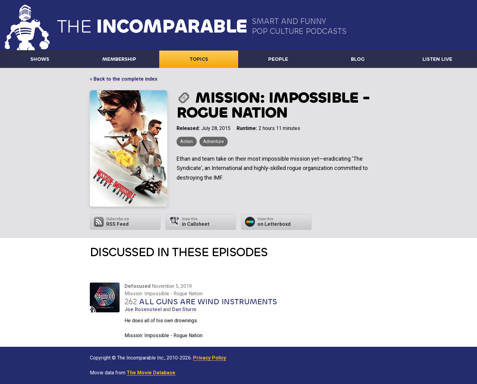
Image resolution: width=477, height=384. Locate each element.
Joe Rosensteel (143, 309)
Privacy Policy (209, 358)
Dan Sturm (184, 309)
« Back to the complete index (123, 79)
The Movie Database (151, 373)
